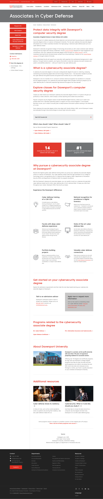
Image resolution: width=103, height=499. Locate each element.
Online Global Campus (17, 70)
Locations (46, 6)
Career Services (35, 465)
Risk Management (56, 465)
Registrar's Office (56, 463)
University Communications (58, 470)
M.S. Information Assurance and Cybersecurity (78, 331)
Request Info (64, 1)
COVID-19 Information (80, 465)
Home (34, 24)
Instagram (76, 489)
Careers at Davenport (80, 461)
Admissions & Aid (56, 6)
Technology (53, 24)
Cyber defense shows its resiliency (46, 404)
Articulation (34, 463)
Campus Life (66, 6)
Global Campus (78, 52)
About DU (81, 6)
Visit (93, 6)
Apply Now (80, 1)
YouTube (85, 489)
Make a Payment (79, 470)
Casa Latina (30, 6)
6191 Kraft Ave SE (16, 461)
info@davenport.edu (16, 458)
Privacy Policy (32, 488)
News (88, 6)
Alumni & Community (14, 1)
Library (54, 456)
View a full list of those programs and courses (62, 423)
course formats (69, 50)
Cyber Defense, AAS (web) (41, 133)
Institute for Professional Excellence (40, 470)
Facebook (79, 489)
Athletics (74, 6)
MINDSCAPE (16, 493)
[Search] (89, 1)
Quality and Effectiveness (58, 461)
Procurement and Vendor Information (61, 458)
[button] (63, 117)
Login (33, 1)
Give (55, 1)
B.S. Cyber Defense (38, 331)
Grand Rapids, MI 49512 (17, 462)
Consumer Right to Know (80, 463)
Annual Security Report (15, 488)
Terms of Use (39, 488)
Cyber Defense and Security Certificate (18, 40)
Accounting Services (36, 456)
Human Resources (36, 467)
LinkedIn (88, 489)
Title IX (45, 488)
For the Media (78, 479)
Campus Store (79, 476)
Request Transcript (79, 474)
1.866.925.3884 (15, 456)
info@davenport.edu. (42, 305)
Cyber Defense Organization (84, 260)
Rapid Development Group (26, 493)
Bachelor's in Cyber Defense (18, 47)
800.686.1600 (39, 303)
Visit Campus (18, 30)
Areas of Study (46, 24)
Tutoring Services (56, 467)
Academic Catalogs (79, 458)
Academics (38, 6)
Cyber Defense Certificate (40, 334)
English (76, 495)
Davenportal (24, 488)
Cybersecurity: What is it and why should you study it (78, 405)
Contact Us (16, 467)
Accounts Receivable (36, 458)
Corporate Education (25, 1)
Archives (33, 461)
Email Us (14, 56)
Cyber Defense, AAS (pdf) (41, 130)
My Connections (78, 472)
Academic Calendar (79, 456)
